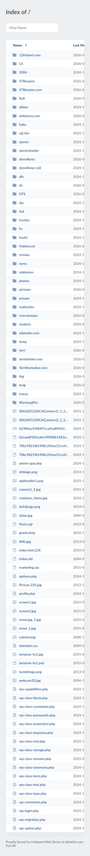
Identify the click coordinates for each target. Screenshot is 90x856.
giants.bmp (23, 533)
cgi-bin (20, 133)
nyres (19, 263)
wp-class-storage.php (31, 750)
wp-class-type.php (29, 793)
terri (18, 350)
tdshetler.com (25, 333)
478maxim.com (27, 90)
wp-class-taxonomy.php (33, 767)
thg (18, 376)
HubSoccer (23, 246)
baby (19, 124)
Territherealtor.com (29, 368)
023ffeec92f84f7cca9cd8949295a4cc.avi (40, 428)
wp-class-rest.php (28, 741)
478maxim (23, 81)
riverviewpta (24, 315)
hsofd (19, 237)
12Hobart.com (26, 55)
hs (17, 229)
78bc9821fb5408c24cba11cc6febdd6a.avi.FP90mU (40, 455)
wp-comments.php (29, 802)
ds (17, 185)
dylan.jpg (22, 515)
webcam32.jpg (26, 680)
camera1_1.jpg (26, 489)
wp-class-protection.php (33, 724)
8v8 (18, 98)
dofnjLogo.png (26, 507)
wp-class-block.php (30, 698)
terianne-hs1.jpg (27, 654)
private (20, 298)
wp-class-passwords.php (33, 715)
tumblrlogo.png (27, 672)
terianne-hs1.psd (28, 663)
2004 (19, 72)
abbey (20, 107)
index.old (22, 559)
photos (20, 281)
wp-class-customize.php (33, 706)
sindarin (21, 324)
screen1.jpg (24, 602)
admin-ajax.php (27, 463)
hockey (21, 220)
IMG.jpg (21, 541)
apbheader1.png (27, 481)
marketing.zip (25, 567)
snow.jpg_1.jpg (26, 620)
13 (17, 64)
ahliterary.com (26, 116)
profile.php (23, 593)
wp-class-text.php (28, 784)
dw (18, 203)
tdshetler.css (24, 646)
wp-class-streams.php (31, 759)
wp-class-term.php (29, 776)
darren (20, 142)
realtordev (23, 307)
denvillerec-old (26, 168)
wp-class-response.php (32, 733)
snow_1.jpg (24, 628)
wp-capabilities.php (30, 689)
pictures (21, 289)
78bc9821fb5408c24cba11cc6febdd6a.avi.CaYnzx (40, 446)
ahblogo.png (24, 472)
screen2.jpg (24, 611)
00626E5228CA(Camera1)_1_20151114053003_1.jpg (40, 420)
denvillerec (23, 159)
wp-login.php (25, 811)
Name (17, 45)
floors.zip (22, 524)
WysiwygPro (25, 402)
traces (20, 394)
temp (19, 342)
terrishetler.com (27, 359)
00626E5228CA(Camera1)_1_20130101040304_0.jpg (40, 411)
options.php (24, 576)
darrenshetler (25, 150)
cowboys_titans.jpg (29, 498)
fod (18, 211)
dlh (18, 177)
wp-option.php (26, 828)
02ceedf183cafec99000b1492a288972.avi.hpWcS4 (40, 437)
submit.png (24, 637)
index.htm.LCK (26, 550)
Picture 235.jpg (27, 585)
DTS (18, 194)
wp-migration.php (28, 819)
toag (19, 385)
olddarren (22, 272)
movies (21, 255)
